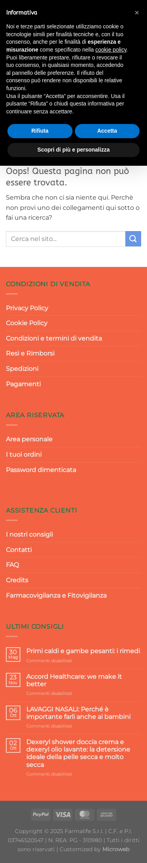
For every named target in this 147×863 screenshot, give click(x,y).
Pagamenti (23, 384)
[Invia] (133, 238)
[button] (137, 12)
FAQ (12, 565)
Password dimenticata (41, 470)
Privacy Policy (27, 308)
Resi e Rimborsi (30, 353)
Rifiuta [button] (40, 131)
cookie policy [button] (110, 49)
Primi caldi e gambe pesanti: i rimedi (83, 651)
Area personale (29, 439)
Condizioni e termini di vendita (54, 338)
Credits (17, 580)
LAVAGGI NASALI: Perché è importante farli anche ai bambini (78, 713)
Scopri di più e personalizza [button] (73, 149)
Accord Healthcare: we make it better (74, 680)
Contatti (19, 550)
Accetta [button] (107, 131)
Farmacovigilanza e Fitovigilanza (56, 595)
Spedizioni (22, 368)
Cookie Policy (26, 323)
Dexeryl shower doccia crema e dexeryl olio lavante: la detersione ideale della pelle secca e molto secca (78, 753)
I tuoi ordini (24, 454)
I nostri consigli (29, 534)
